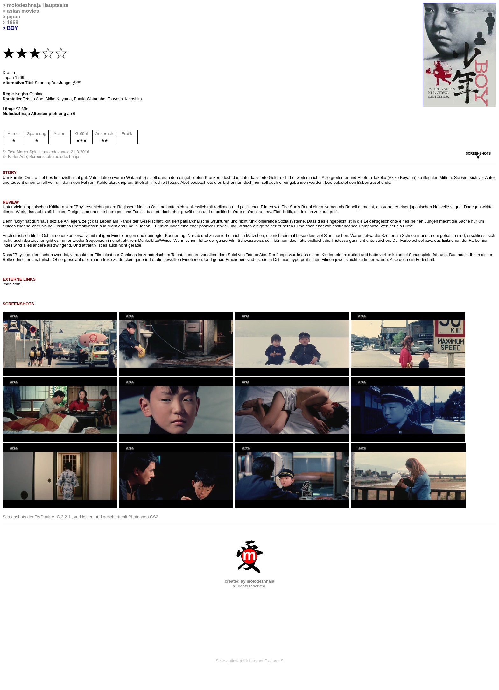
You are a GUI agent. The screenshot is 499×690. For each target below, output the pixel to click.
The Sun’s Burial (297, 207)
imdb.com (11, 284)
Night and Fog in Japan (129, 226)
